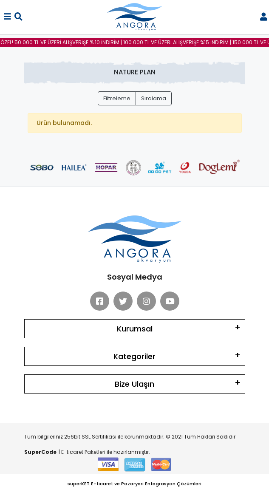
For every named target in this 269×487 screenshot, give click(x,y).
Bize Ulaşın (134, 384)
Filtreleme (116, 98)
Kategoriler (134, 356)
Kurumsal (135, 328)
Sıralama (153, 98)
